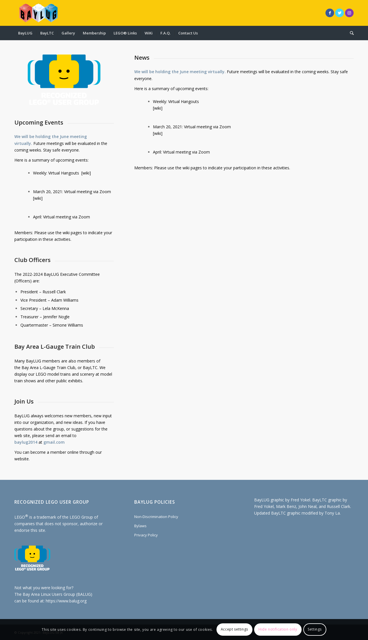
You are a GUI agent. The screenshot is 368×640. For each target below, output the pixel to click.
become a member (48, 452)
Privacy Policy (146, 535)
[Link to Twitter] (339, 13)
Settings (315, 629)
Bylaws (140, 525)
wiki (86, 173)
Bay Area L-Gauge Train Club (48, 367)
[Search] (350, 33)
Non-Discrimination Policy (156, 516)
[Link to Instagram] (349, 13)
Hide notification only (277, 629)
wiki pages (72, 232)
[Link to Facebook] (329, 13)
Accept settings (234, 629)
